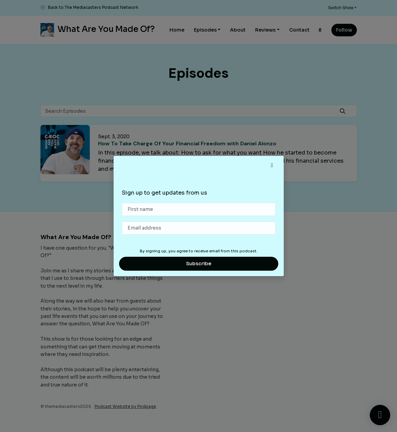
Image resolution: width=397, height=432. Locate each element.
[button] (272, 165)
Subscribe (198, 263)
